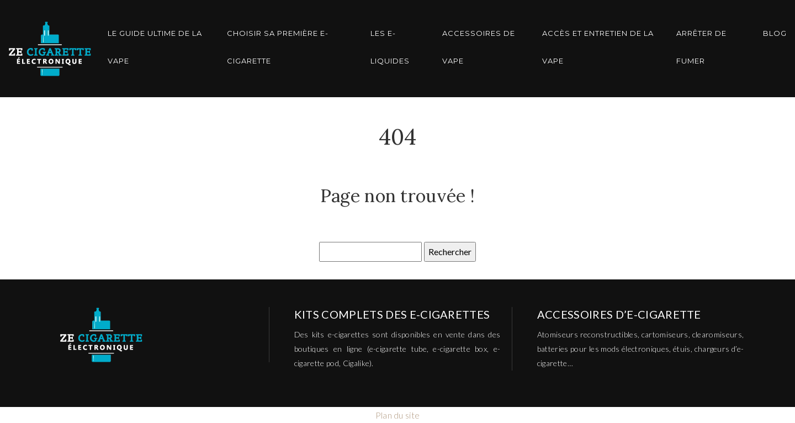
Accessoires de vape (478, 47)
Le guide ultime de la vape (155, 47)
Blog (775, 33)
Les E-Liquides (390, 47)
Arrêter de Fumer (701, 47)
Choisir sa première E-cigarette (277, 47)
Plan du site (397, 415)
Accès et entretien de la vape (598, 47)
